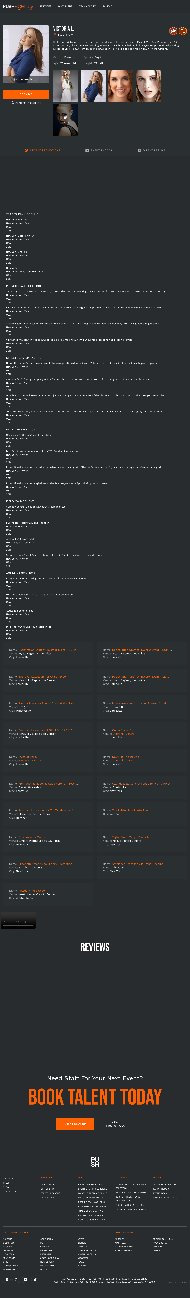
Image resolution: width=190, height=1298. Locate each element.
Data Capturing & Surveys (131, 1209)
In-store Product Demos (92, 1193)
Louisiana (8, 1250)
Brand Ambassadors (90, 1184)
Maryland (46, 1250)
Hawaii (43, 1269)
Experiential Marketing (92, 1202)
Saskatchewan (123, 1250)
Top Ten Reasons (50, 1193)
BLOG (6, 1187)
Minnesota (9, 1258)
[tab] (42, 152)
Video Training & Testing (130, 1205)
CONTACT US (9, 1191)
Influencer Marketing (91, 1197)
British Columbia (163, 1239)
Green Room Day (123, 730)
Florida (7, 1246)
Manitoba (120, 1243)
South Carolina (49, 1258)
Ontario (157, 1246)
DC (41, 1243)
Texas (81, 1262)
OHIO (5, 1262)
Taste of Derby (27, 756)
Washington (47, 1265)
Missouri (83, 1258)
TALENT (107, 6)
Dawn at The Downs (125, 756)
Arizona (7, 1239)
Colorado (9, 1243)
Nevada (82, 1239)
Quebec (157, 1250)
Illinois (82, 1243)
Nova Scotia (160, 1243)
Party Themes (161, 1189)
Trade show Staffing (90, 1211)
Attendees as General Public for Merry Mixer (141, 783)
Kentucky (83, 1246)
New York (8, 1254)
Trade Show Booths (164, 1184)
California (46, 1239)
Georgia (45, 1246)
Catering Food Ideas (165, 1197)
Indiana (82, 1265)
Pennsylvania (11, 1265)
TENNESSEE (9, 1269)
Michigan (45, 1254)
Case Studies (48, 1197)
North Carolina (87, 1254)
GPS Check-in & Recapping (131, 1192)
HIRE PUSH (8, 1178)
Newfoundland (124, 1246)
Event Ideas (160, 1193)
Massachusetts (87, 1250)
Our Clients (48, 1189)
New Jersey (47, 1262)
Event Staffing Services (92, 1189)
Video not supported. (18, 920)
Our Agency (47, 1184)
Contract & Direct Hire (91, 1219)
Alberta (119, 1239)
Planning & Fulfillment (92, 1206)
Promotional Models (90, 1215)
